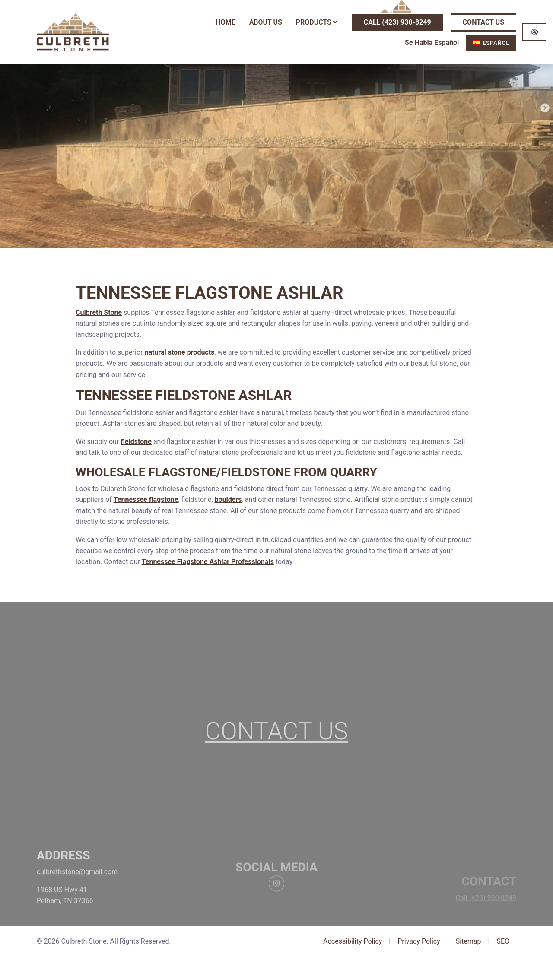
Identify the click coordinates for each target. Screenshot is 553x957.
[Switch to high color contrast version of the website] (534, 32)
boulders (228, 499)
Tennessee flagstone (146, 499)
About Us (265, 22)
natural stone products (179, 352)
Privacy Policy (418, 941)
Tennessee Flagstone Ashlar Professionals (208, 562)
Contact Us (483, 22)
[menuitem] (491, 43)
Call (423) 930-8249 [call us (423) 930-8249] (397, 22)
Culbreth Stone (99, 312)
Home (225, 22)
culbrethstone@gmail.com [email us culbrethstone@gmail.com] (77, 891)
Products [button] (316, 22)
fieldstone (136, 441)
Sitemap (468, 941)
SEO (502, 941)
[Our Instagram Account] (276, 905)
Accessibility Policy (352, 941)
